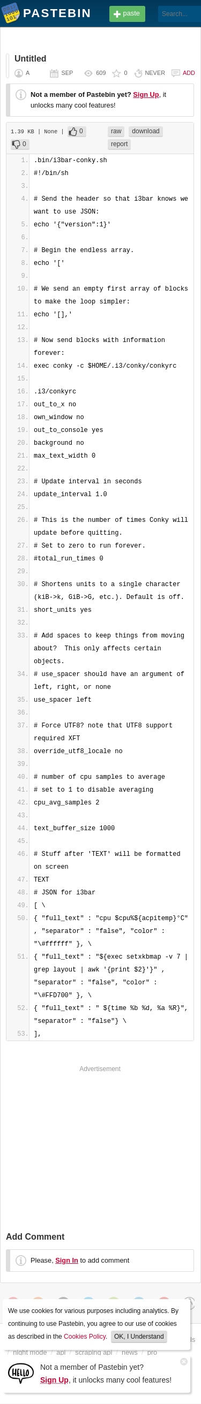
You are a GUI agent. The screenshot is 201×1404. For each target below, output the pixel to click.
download (145, 131)
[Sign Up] (21, 1372)
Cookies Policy (85, 1336)
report (119, 144)
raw (116, 131)
